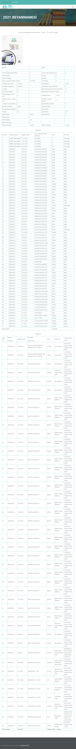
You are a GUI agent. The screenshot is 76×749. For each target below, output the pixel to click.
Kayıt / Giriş (14, 2)
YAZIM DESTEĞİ (24, 745)
